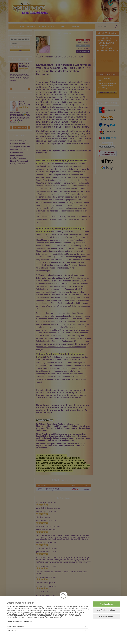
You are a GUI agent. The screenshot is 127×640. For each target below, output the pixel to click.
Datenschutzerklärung (14, 621)
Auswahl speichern (106, 616)
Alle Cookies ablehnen (106, 610)
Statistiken (12, 630)
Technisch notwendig (16, 626)
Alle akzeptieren (106, 604)
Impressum (28, 621)
